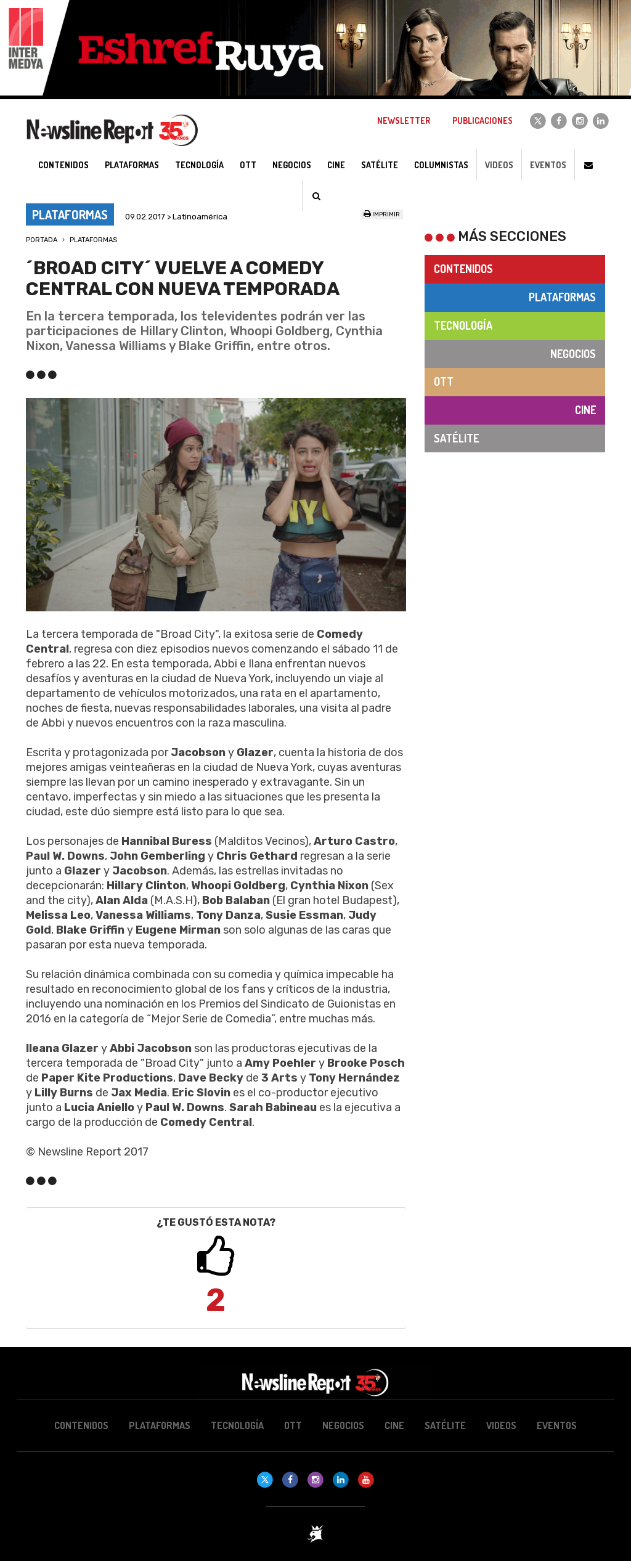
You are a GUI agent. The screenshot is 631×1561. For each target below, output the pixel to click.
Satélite (456, 438)
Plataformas (93, 240)
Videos (499, 165)
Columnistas (441, 165)
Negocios (573, 354)
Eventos (548, 165)
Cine (585, 410)
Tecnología (463, 325)
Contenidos (463, 268)
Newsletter (403, 120)
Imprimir (382, 214)
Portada (41, 240)
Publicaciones (482, 120)
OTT (444, 381)
